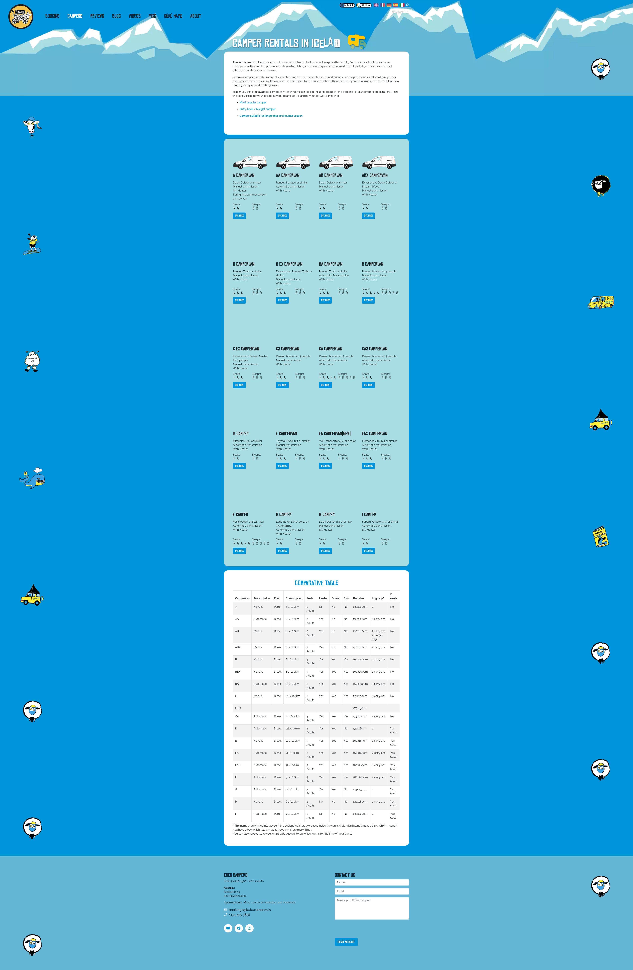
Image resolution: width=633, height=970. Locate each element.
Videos (135, 16)
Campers (75, 16)
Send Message (346, 942)
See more (239, 215)
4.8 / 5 (348, 5)
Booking (52, 16)
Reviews (97, 16)
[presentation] (360, 928)
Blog (116, 16)
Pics (152, 16)
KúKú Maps (173, 16)
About (195, 16)
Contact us (400, 11)
